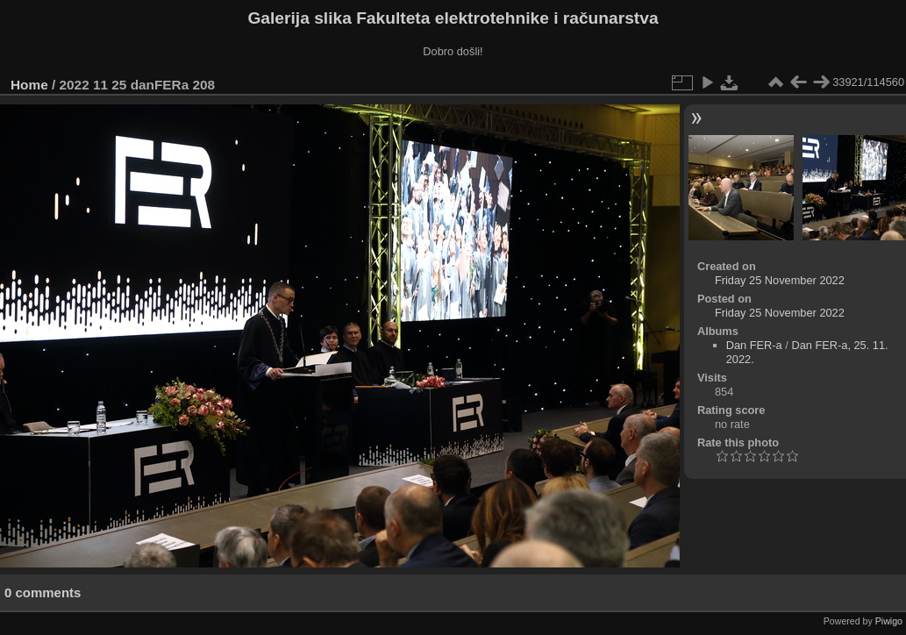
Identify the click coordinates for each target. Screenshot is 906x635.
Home (29, 84)
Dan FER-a (754, 345)
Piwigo (888, 621)
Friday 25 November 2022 (780, 280)
